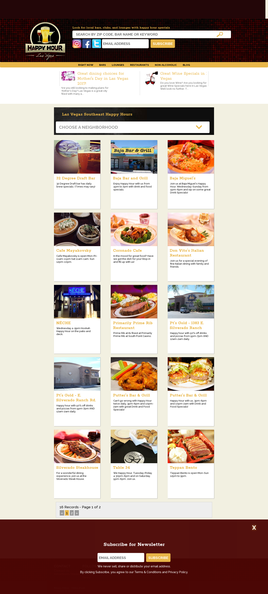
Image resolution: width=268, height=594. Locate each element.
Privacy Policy (177, 572)
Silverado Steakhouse (77, 467)
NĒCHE (63, 323)
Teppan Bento (183, 467)
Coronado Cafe (127, 250)
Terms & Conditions (147, 572)
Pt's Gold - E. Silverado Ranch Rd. (76, 398)
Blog (186, 64)
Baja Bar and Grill (130, 178)
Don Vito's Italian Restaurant (187, 253)
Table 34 (121, 467)
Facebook (86, 43)
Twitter (96, 43)
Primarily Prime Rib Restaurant (133, 325)
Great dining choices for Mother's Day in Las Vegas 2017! (102, 78)
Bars (102, 64)
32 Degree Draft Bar (75, 178)
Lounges (118, 64)
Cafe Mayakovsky (73, 250)
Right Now (85, 64)
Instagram (76, 43)
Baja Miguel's (182, 178)
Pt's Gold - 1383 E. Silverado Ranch (187, 325)
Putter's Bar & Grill (131, 395)
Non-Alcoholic (166, 64)
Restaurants (139, 64)
